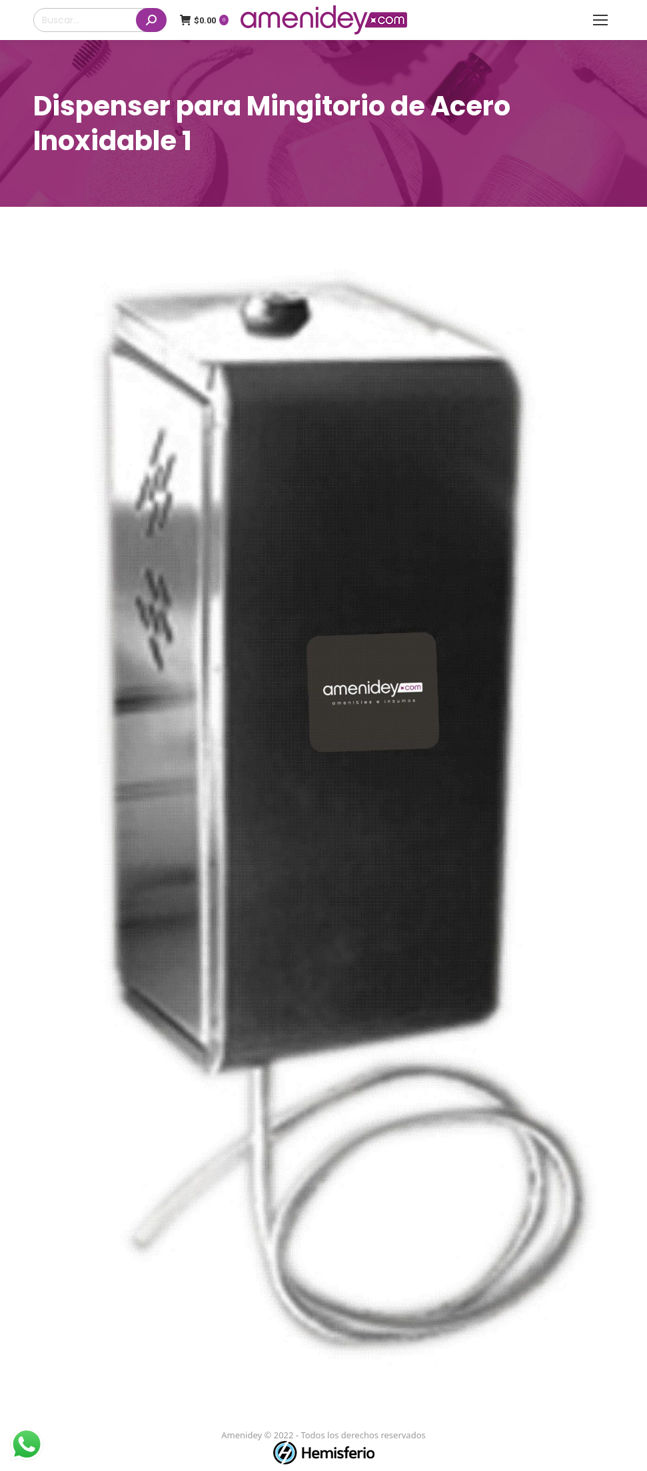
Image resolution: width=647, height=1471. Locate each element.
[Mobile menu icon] (600, 20)
